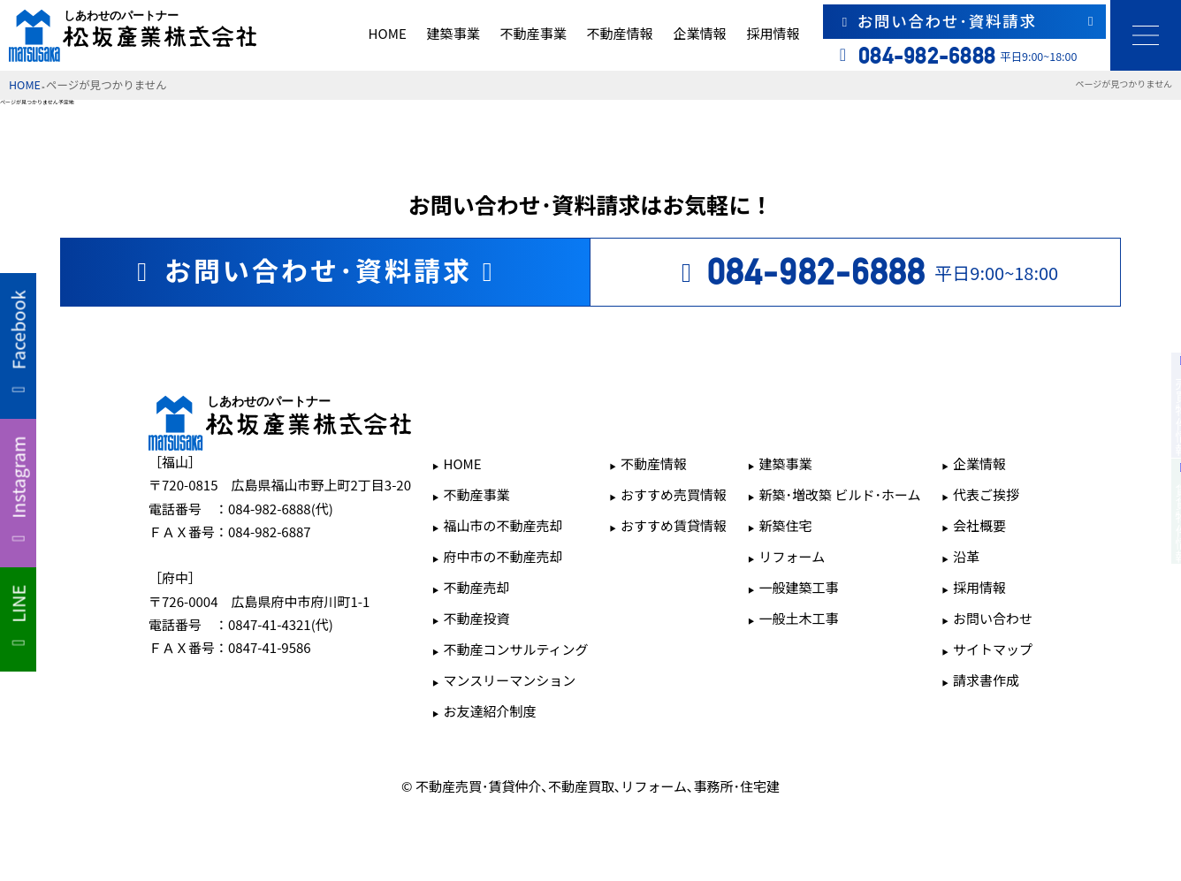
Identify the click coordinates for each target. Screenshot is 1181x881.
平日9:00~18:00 (864, 272)
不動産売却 (476, 587)
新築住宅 (785, 525)
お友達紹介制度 (489, 711)
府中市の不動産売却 (502, 556)
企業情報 (699, 33)
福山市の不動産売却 (502, 525)
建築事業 (453, 33)
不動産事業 (533, 33)
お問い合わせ (992, 618)
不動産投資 (476, 618)
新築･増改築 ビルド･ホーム (840, 494)
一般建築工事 (799, 587)
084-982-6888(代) (280, 508)
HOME (388, 33)
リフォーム (792, 556)
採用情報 (772, 33)
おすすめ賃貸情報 (674, 525)
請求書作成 (986, 680)
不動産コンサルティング (515, 649)
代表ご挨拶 (986, 494)
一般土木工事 (799, 618)
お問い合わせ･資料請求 (967, 21)
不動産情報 (619, 33)
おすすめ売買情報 (674, 494)
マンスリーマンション (509, 680)
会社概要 (979, 525)
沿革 (966, 556)
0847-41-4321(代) (280, 624)
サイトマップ (992, 649)
